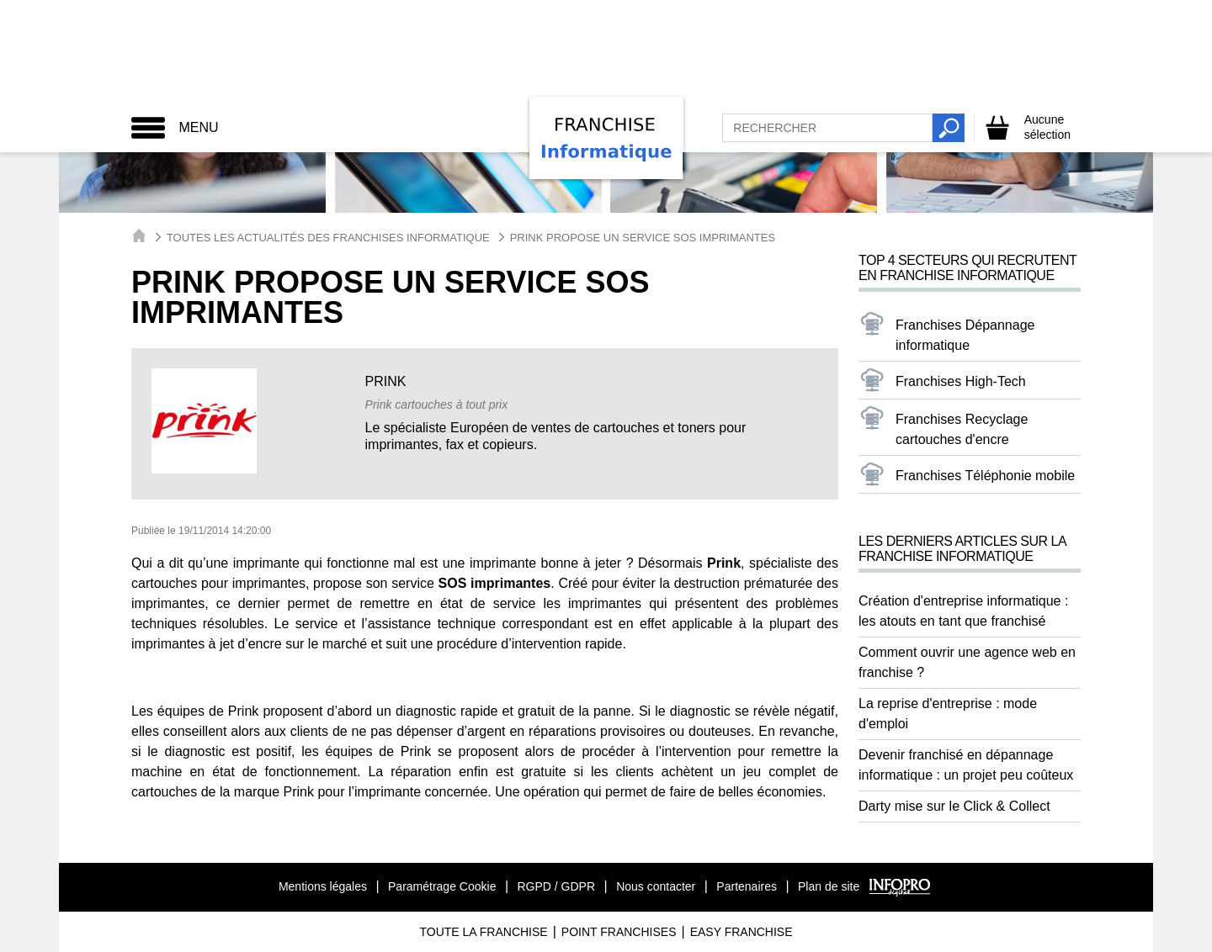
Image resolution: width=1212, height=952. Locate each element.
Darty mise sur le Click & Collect (954, 806)
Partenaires (746, 886)
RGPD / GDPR (556, 886)
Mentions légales (323, 886)
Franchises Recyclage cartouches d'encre (962, 429)
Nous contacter (655, 886)
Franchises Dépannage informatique (965, 335)
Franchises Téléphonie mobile (985, 475)
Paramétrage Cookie (442, 886)
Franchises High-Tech (961, 381)
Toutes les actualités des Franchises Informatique (328, 237)
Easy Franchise (741, 932)
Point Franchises (619, 932)
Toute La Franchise (483, 932)
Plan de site (828, 886)
